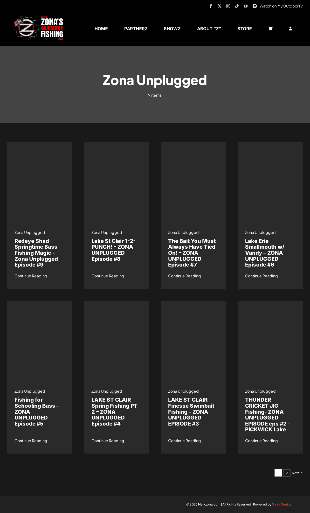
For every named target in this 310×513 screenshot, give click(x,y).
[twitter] (219, 6)
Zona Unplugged (29, 232)
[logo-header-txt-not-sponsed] (39, 17)
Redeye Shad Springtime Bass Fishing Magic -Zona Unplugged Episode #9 (36, 253)
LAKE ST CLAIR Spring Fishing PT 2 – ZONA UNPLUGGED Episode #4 (114, 412)
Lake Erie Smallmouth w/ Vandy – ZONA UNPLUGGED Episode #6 (264, 253)
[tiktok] (237, 6)
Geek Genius (281, 504)
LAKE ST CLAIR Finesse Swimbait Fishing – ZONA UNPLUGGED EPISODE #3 (191, 412)
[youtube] (246, 6)
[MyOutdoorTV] (254, 5)
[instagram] (228, 6)
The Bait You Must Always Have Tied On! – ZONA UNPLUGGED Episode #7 (192, 253)
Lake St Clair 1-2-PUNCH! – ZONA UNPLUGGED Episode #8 (113, 250)
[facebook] (211, 6)
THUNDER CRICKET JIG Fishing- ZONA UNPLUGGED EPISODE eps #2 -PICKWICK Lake (267, 415)
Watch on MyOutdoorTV (281, 5)
